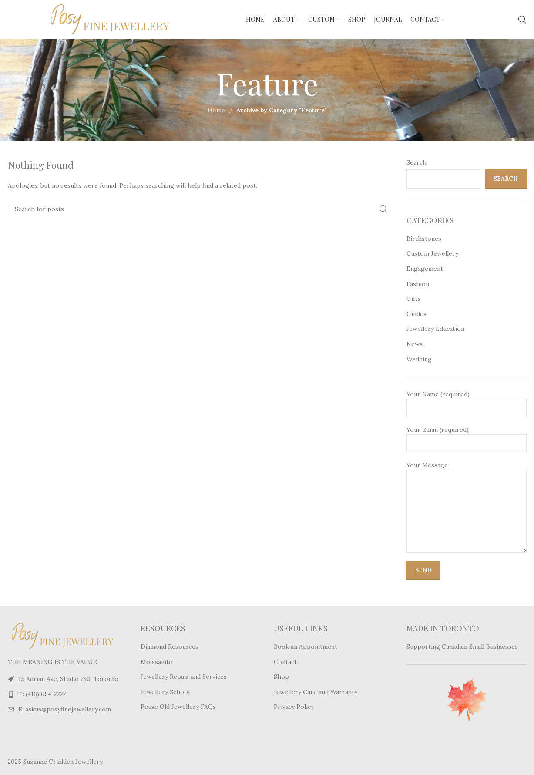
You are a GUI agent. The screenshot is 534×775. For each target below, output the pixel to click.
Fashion (417, 284)
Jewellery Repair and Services (184, 677)
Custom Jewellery (432, 253)
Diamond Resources (169, 646)
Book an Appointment (305, 646)
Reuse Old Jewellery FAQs (178, 707)
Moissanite (156, 662)
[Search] (522, 19)
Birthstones (423, 239)
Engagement (424, 269)
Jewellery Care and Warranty (315, 692)
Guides (416, 314)
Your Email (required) (466, 436)
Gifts (413, 299)
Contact (285, 662)
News (414, 344)
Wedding (419, 359)
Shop (281, 677)
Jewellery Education (435, 329)
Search (416, 162)
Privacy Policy (294, 707)
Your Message (466, 487)
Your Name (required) (466, 400)
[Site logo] (90, 19)
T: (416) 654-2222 (42, 694)
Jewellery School (165, 692)
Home (216, 110)
